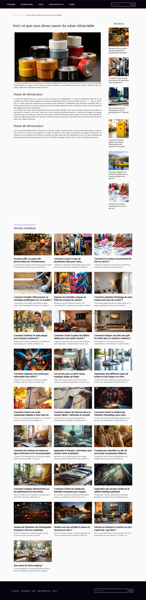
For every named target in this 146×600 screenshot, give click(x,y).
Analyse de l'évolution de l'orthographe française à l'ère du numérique (32, 528)
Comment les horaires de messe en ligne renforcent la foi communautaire (32, 451)
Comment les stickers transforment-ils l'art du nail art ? (117, 206)
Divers (71, 4)
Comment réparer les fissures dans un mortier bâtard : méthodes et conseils (72, 413)
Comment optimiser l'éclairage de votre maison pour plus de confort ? (113, 298)
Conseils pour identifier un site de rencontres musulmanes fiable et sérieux (110, 453)
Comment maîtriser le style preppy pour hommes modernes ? (30, 336)
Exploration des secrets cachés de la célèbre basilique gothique (111, 490)
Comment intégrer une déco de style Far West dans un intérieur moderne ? (112, 336)
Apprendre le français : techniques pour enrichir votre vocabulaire (73, 451)
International (27, 4)
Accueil (15, 15)
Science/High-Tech (56, 4)
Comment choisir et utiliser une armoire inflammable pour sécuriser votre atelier (117, 143)
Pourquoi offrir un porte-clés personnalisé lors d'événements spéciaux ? (118, 50)
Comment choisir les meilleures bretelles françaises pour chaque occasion (69, 491)
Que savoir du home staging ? (28, 565)
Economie (11, 4)
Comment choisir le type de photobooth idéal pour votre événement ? (119, 80)
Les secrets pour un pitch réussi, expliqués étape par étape (69, 375)
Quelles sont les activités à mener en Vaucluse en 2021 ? (72, 528)
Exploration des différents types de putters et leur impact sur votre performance (111, 376)
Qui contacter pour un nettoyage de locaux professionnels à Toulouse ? (118, 111)
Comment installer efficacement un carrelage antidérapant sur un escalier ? (33, 298)
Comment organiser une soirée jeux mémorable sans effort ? (31, 375)
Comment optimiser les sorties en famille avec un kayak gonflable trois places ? (118, 175)
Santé (40, 4)
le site (89, 101)
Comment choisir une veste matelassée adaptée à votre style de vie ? (31, 415)
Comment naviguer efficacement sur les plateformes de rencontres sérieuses (31, 491)
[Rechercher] (121, 4)
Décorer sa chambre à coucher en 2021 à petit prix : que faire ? (113, 528)
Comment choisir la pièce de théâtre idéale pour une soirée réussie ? (71, 336)
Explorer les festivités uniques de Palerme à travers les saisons (70, 298)
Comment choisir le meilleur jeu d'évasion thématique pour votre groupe (109, 415)
